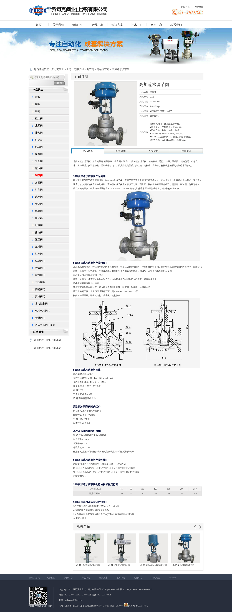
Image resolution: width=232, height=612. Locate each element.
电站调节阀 (103, 69)
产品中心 (97, 24)
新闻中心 (78, 24)
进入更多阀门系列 (45, 325)
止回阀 (39, 125)
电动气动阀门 (42, 310)
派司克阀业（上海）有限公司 (68, 69)
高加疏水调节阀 (184, 565)
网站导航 (185, 7)
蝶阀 (37, 111)
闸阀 (37, 104)
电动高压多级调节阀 (153, 565)
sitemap (172, 577)
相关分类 (121, 151)
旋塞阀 (39, 154)
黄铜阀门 (40, 296)
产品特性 (88, 151)
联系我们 (176, 24)
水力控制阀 (41, 303)
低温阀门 (40, 261)
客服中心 (156, 24)
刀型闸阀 (40, 282)
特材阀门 (40, 318)
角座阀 (39, 182)
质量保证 (186, 151)
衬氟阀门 (40, 268)
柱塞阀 (39, 253)
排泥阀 (39, 232)
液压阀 (39, 239)
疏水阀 (39, 196)
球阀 (37, 97)
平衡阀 (39, 161)
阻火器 (39, 218)
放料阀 (39, 246)
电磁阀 (39, 147)
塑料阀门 (40, 275)
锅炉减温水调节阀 (88, 565)
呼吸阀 (39, 225)
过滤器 (39, 139)
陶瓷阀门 (40, 289)
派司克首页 (34, 577)
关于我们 (58, 24)
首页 (39, 24)
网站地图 (199, 7)
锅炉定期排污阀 (119, 565)
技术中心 (137, 24)
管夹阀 (39, 204)
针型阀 (39, 189)
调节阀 (90, 69)
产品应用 (153, 151)
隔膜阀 (39, 211)
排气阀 (39, 132)
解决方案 (117, 24)
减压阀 (39, 168)
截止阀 (39, 118)
